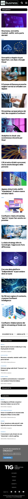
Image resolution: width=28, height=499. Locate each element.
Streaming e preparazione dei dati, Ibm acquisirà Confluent (13, 112)
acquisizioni (3, 365)
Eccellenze (4, 65)
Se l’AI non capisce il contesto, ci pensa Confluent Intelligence (14, 298)
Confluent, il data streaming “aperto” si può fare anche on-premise (13, 218)
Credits (14, 487)
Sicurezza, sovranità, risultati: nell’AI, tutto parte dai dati (12, 33)
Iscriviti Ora (7, 457)
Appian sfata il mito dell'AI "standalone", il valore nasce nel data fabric (13, 191)
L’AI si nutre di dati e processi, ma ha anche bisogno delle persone (13, 164)
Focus (2, 12)
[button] (22, 3)
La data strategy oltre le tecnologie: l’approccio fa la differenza (13, 244)
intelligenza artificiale (6, 410)
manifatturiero (4, 376)
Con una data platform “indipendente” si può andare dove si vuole (13, 271)
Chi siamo (14, 473)
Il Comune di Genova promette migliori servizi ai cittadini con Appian (13, 86)
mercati (2, 344)
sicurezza (3, 431)
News (2, 39)
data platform (4, 355)
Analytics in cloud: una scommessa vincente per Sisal (11, 138)
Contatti (14, 483)
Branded (7, 224)
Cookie (14, 480)
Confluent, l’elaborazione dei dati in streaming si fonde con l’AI (13, 325)
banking (2, 421)
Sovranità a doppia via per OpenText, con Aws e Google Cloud (13, 59)
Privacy (14, 476)
